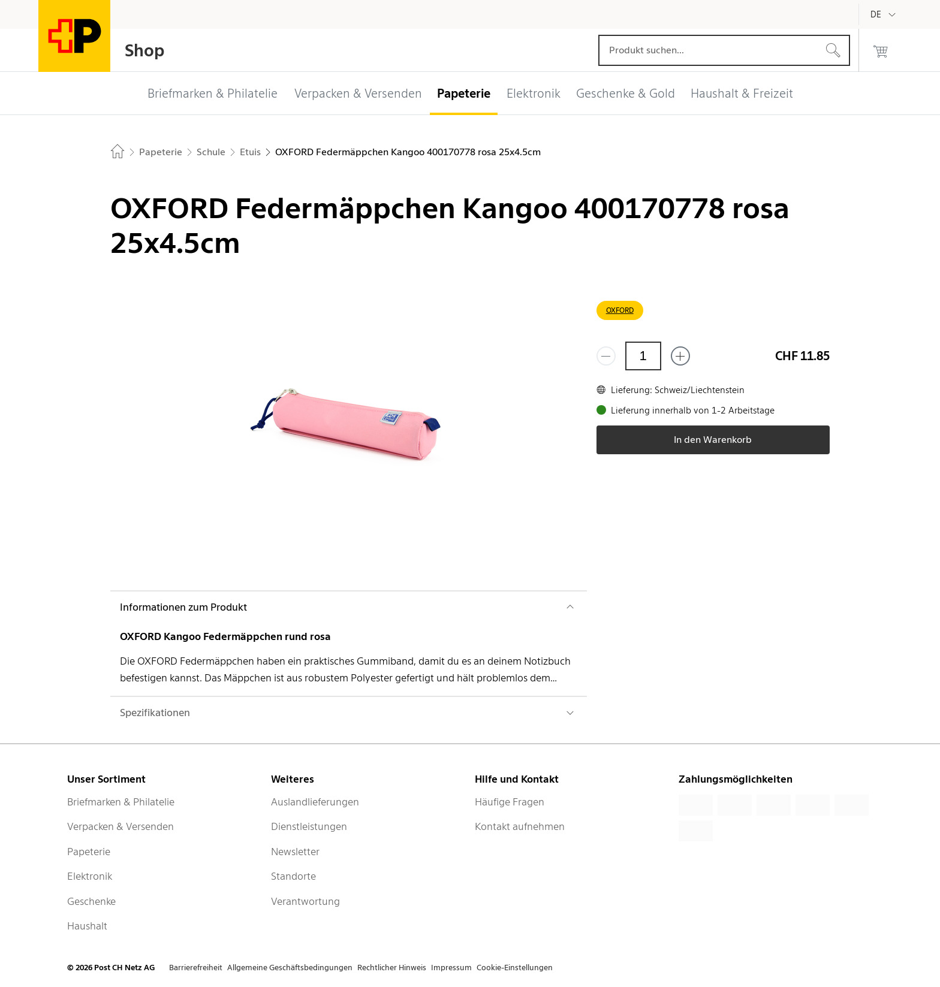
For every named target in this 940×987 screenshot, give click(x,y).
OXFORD (620, 310)
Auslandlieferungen (315, 802)
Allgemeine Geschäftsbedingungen (289, 967)
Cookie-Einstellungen (515, 967)
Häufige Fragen (509, 802)
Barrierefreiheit (195, 967)
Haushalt (87, 926)
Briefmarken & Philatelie (120, 802)
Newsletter (295, 852)
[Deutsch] (884, 14)
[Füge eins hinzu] (680, 356)
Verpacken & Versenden (120, 826)
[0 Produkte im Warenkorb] (880, 50)
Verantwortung (305, 901)
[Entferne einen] (606, 356)
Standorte (293, 876)
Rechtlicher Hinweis (391, 967)
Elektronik (89, 876)
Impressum (451, 967)
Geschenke (91, 901)
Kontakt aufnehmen (520, 826)
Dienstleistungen (309, 826)
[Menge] (643, 356)
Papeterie (88, 852)
